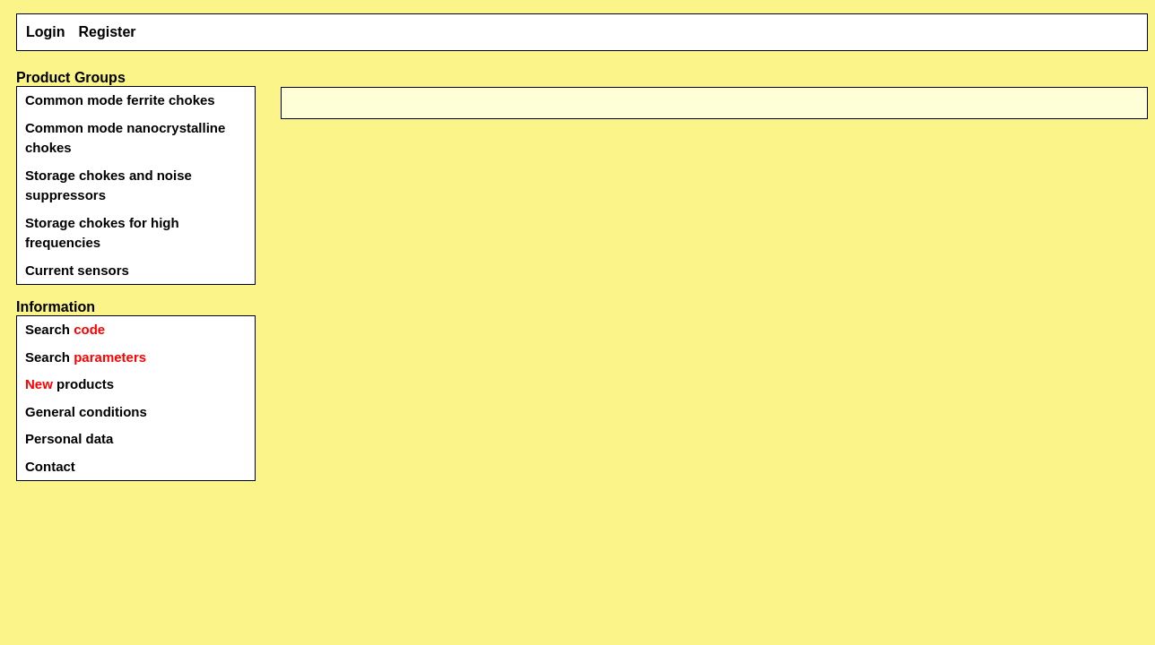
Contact (50, 466)
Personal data (69, 438)
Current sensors (77, 270)
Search (65, 329)
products (69, 383)
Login (45, 31)
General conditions (86, 411)
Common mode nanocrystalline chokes (125, 138)
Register (107, 31)
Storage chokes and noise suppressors (108, 185)
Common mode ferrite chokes (120, 100)
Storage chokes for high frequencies (102, 233)
